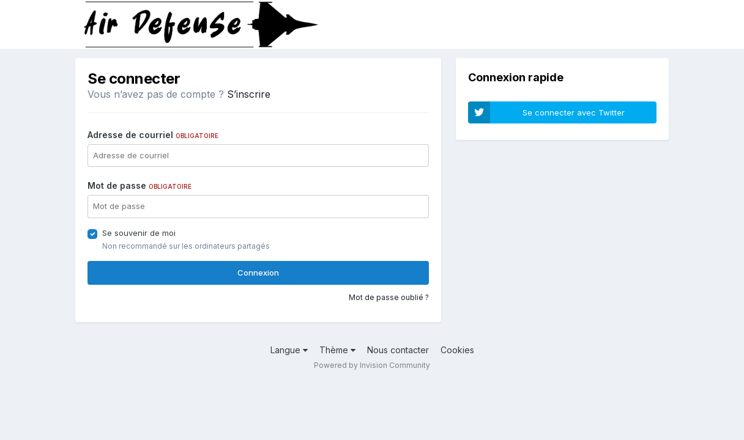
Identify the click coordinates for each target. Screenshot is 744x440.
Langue (289, 350)
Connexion (258, 272)
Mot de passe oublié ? (389, 297)
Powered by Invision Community (372, 365)
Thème (337, 350)
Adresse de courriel (152, 135)
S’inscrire (248, 94)
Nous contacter (398, 350)
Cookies (457, 350)
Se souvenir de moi (139, 233)
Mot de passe (139, 185)
